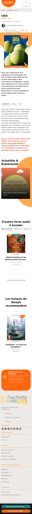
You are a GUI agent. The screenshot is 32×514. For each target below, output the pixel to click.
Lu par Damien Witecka (14, 25)
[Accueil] (8, 4)
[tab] (6, 104)
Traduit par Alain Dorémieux (11, 21)
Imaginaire (10, 10)
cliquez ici (19, 382)
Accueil (3, 10)
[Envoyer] (27, 387)
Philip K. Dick (6, 18)
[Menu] (26, 4)
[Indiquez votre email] (14, 386)
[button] (16, 506)
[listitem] (2, 428)
